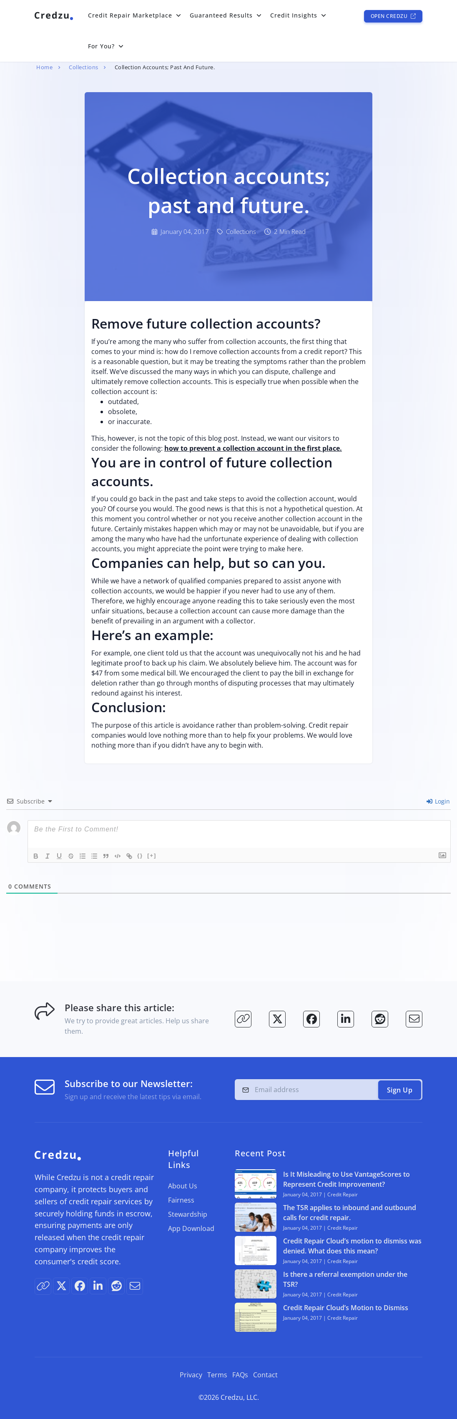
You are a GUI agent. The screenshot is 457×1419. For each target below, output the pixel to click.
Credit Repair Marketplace (130, 15)
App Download (191, 1228)
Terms (217, 1374)
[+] (151, 855)
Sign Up (400, 1090)
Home (44, 67)
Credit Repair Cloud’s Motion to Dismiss (345, 1307)
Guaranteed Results (221, 15)
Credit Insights (293, 15)
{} (140, 855)
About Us (182, 1185)
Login (438, 801)
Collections (83, 67)
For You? (101, 46)
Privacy (191, 1374)
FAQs (240, 1374)
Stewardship (187, 1214)
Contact (265, 1374)
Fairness (181, 1200)
